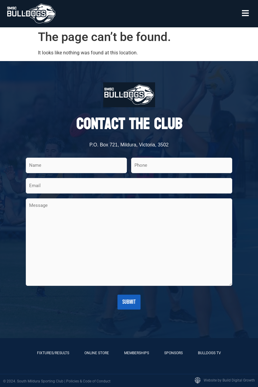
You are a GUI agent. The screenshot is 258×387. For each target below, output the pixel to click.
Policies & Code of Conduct (88, 380)
